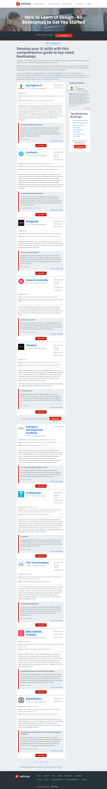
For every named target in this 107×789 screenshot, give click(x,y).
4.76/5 (32, 224)
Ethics (60, 776)
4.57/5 (32, 496)
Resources (81, 4)
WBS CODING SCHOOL (34, 633)
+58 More (55, 442)
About (89, 4)
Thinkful (31, 345)
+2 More (56, 714)
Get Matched (64, 35)
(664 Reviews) (42, 348)
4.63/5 (32, 348)
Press (53, 776)
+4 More (51, 163)
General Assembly (37, 280)
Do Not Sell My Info (57, 779)
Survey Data (68, 776)
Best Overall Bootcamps (80, 120)
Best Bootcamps (40, 4)
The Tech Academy (37, 562)
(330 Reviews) (41, 638)
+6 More (56, 362)
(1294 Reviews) (42, 155)
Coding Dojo (33, 492)
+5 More (61, 166)
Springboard (34, 85)
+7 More (34, 711)
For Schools (78, 776)
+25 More (49, 649)
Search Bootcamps (53, 4)
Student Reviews (68, 4)
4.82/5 (32, 566)
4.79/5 (32, 155)
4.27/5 (32, 283)
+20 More (56, 169)
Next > (41, 762)
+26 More (51, 100)
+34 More (53, 439)
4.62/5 (32, 702)
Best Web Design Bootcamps (49, 79)
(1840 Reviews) (42, 88)
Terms (46, 779)
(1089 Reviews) (42, 224)
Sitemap (84, 779)
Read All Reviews (56, 141)
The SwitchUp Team (55, 43)
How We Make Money (72, 779)
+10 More (46, 445)
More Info (87, 108)
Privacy (39, 779)
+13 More (20, 301)
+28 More (82, 104)
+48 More (56, 297)
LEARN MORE (41, 145)
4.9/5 (31, 638)
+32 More (48, 581)
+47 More (46, 514)
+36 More (37, 579)
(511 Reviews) (42, 436)
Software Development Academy (34, 429)
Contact (46, 776)
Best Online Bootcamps (80, 123)
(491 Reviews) (42, 496)
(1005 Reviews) (42, 283)
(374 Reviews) (42, 566)
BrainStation (34, 698)
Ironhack (31, 152)
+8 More (58, 365)
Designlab (32, 221)
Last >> (46, 762)
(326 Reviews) (42, 702)
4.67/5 (32, 88)
